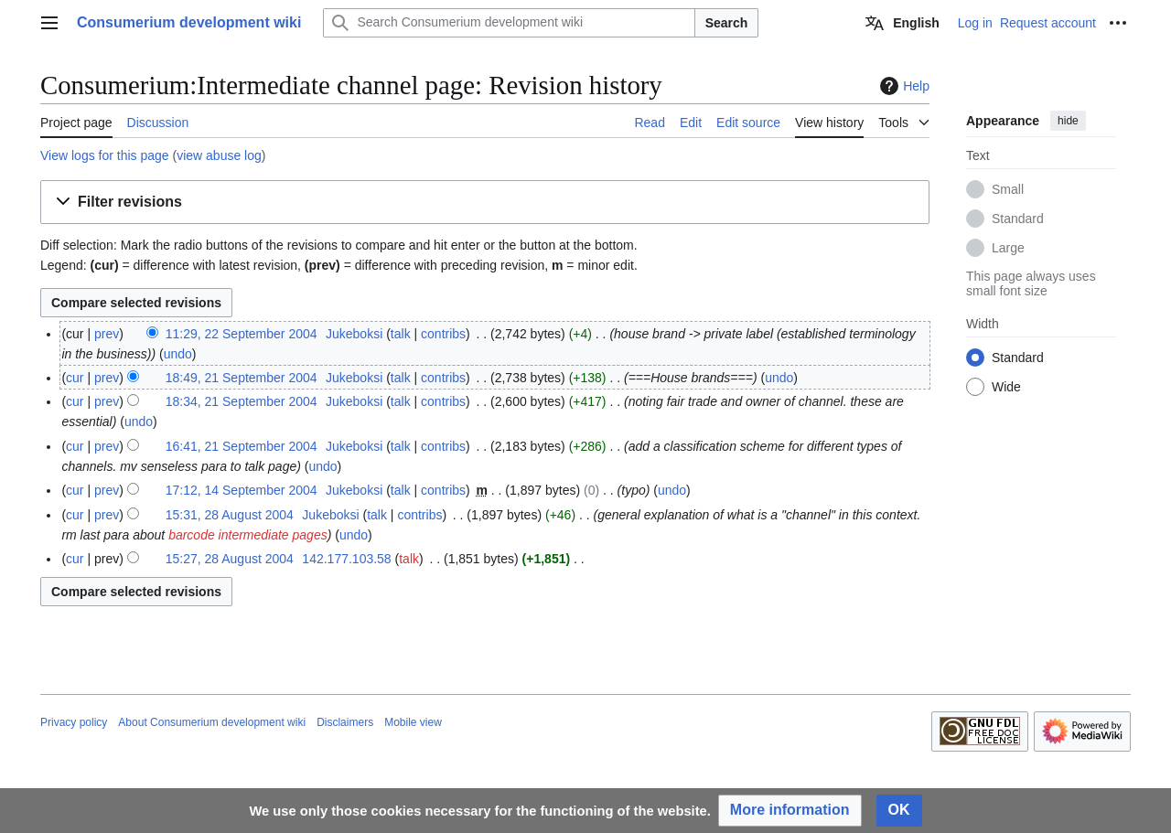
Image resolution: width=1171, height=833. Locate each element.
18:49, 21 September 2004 (241, 377)
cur (74, 377)
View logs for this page (104, 155)
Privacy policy (73, 722)
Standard (1018, 218)
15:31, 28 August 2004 (230, 514)
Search (726, 23)
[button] (485, 202)
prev (106, 333)
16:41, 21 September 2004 (241, 446)
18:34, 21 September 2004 (241, 401)
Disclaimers (345, 722)
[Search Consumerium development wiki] (508, 22)
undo (178, 354)
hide (1068, 120)
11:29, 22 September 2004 (241, 333)
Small (1008, 189)
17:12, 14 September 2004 (241, 490)
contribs (443, 333)
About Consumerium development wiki (212, 722)
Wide (1006, 386)
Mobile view (413, 722)
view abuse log (219, 155)
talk (401, 333)
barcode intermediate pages (248, 535)
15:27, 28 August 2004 (230, 558)
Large (1008, 247)
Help (902, 86)
